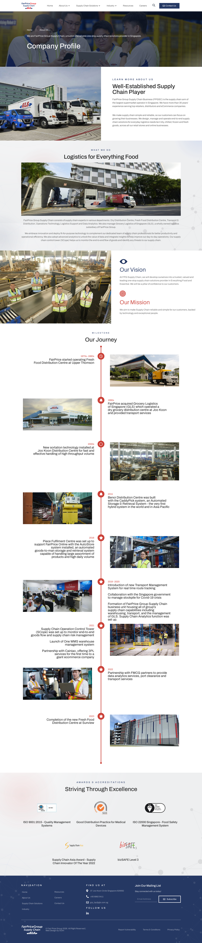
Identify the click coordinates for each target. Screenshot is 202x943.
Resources (128, 6)
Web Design (51, 930)
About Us (64, 6)
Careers (143, 6)
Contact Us (59, 903)
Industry (111, 6)
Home (50, 6)
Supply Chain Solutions (88, 6)
